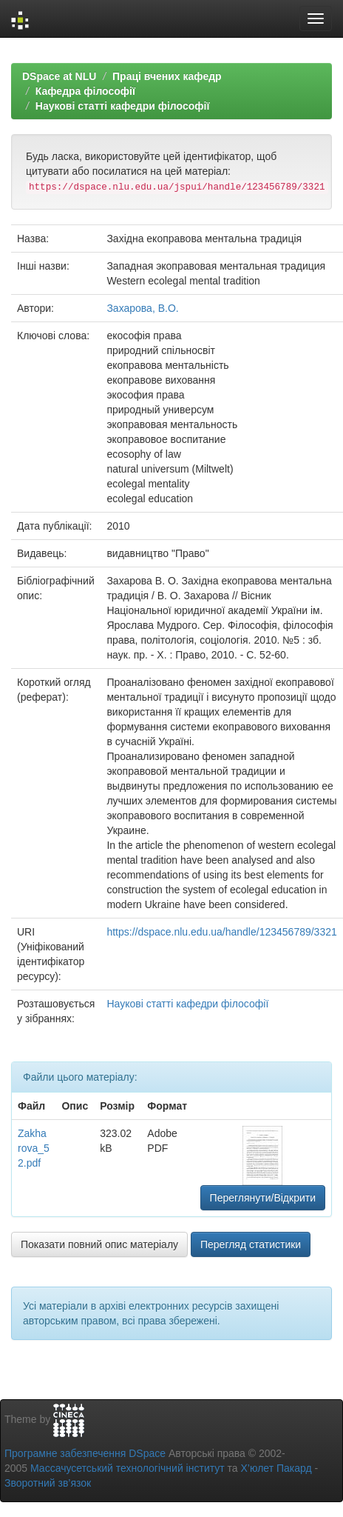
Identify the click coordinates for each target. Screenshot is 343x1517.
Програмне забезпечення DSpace (85, 1453)
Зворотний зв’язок (47, 1483)
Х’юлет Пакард (276, 1468)
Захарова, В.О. (142, 308)
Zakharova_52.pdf (34, 1148)
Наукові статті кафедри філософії (122, 106)
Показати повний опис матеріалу (99, 1244)
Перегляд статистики (250, 1244)
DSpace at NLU (59, 76)
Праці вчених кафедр (167, 76)
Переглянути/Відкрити (263, 1198)
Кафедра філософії (85, 91)
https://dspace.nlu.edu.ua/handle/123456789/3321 (221, 932)
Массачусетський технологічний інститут (127, 1468)
